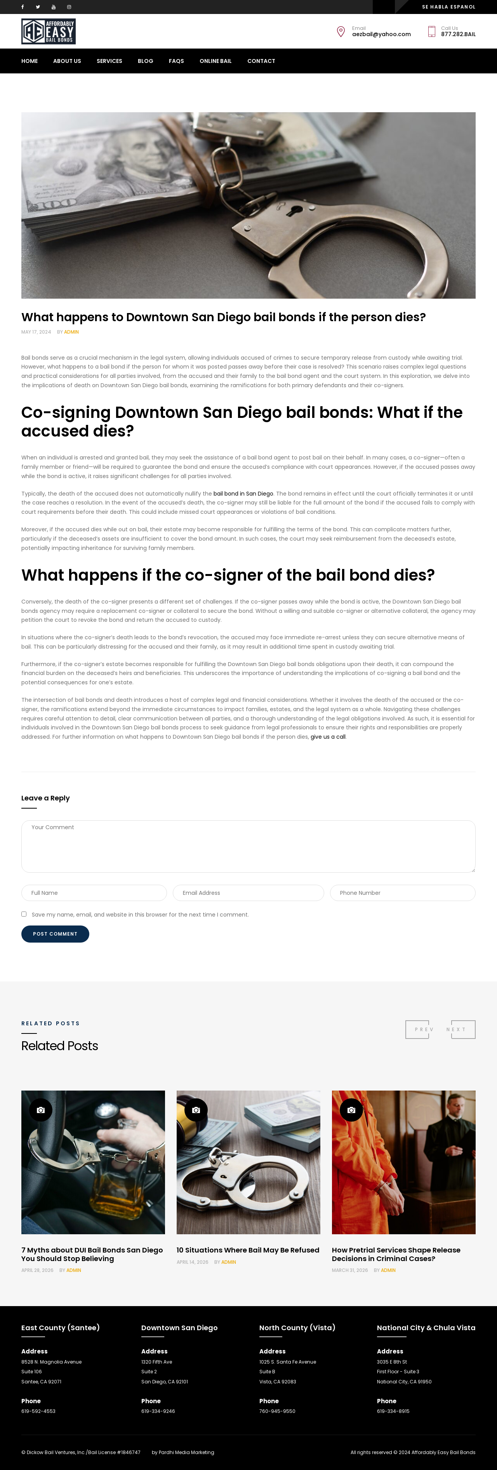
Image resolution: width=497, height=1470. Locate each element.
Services (109, 61)
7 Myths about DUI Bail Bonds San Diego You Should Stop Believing (92, 1254)
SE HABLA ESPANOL (449, 6)
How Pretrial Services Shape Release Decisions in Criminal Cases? (396, 1254)
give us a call (328, 737)
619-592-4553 (38, 1411)
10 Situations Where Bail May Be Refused (248, 1250)
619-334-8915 (393, 1411)
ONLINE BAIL (216, 61)
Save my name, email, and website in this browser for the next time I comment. (140, 915)
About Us (67, 61)
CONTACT (261, 61)
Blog (145, 61)
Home (29, 61)
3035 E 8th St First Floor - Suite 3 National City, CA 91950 (404, 1372)
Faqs (176, 61)
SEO (146, 1452)
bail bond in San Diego (243, 494)
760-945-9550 (277, 1411)
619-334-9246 (158, 1411)
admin (71, 332)
